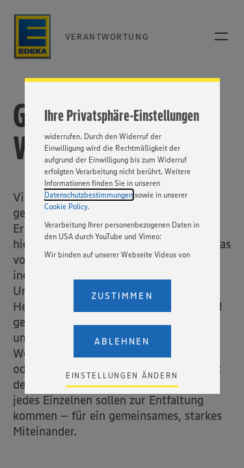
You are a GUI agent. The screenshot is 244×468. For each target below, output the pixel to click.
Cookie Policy (65, 206)
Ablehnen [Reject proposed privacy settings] (122, 341)
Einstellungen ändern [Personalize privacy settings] (122, 375)
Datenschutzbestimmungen (88, 195)
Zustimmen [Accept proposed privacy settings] (121, 296)
